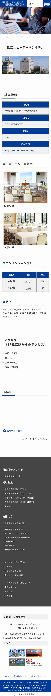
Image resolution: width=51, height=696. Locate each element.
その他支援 (10, 545)
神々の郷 (9, 596)
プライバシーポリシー (35, 676)
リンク (8, 676)
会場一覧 (9, 566)
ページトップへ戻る (36, 438)
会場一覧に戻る (14, 430)
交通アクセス (11, 587)
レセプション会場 (13, 570)
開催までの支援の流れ (15, 523)
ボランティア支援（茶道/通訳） (19, 537)
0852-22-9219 (34, 637)
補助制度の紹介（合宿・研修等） (20, 502)
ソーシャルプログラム (15, 562)
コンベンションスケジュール (18, 582)
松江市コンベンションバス (16, 533)
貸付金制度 (10, 541)
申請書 (8, 506)
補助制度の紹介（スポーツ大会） (20, 497)
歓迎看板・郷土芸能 (13, 529)
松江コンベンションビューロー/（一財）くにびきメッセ (13, 3)
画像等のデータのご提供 (15, 549)
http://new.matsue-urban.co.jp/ (20, 150)
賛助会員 (9, 591)
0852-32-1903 (15, 637)
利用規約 (18, 676)
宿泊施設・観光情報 (14, 575)
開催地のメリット (13, 476)
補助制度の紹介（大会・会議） (19, 493)
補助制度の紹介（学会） (16, 489)
